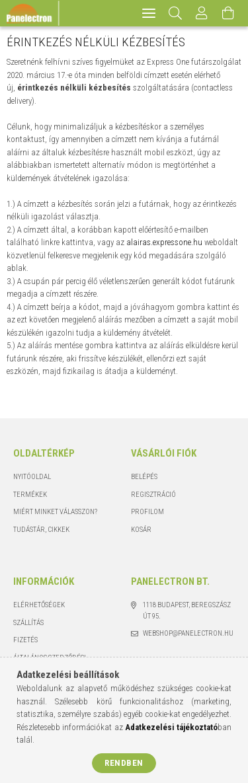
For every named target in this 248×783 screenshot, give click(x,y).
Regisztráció (153, 494)
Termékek (30, 494)
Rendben (124, 763)
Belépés (144, 476)
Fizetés (25, 640)
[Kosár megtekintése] (229, 13)
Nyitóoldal (32, 476)
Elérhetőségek (39, 605)
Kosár (141, 529)
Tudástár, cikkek (41, 529)
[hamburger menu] (149, 13)
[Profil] (202, 13)
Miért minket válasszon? (55, 511)
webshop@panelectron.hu (188, 633)
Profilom (147, 511)
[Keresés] (175, 13)
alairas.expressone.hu (164, 242)
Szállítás (28, 622)
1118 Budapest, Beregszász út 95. (187, 610)
